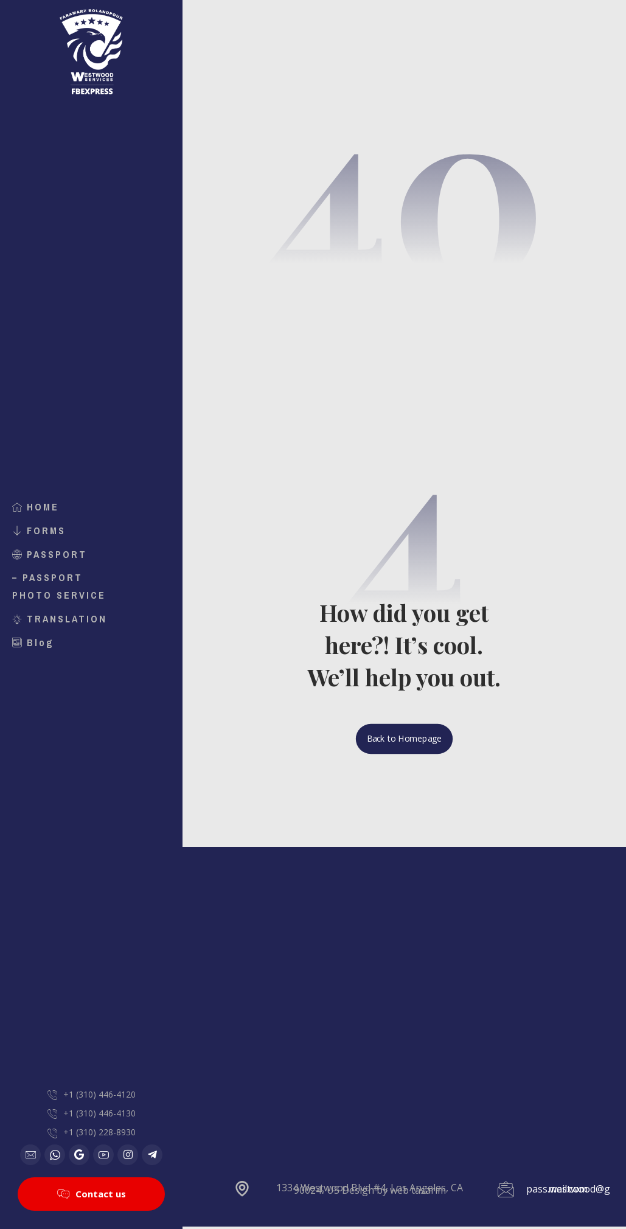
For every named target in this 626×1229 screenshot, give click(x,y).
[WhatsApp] (54, 1154)
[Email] (30, 1154)
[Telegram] (152, 1154)
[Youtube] (103, 1154)
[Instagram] (127, 1154)
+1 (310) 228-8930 (99, 1131)
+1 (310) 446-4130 (99, 1110)
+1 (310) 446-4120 (99, 1091)
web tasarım (418, 1191)
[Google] (79, 1154)
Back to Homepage (404, 741)
